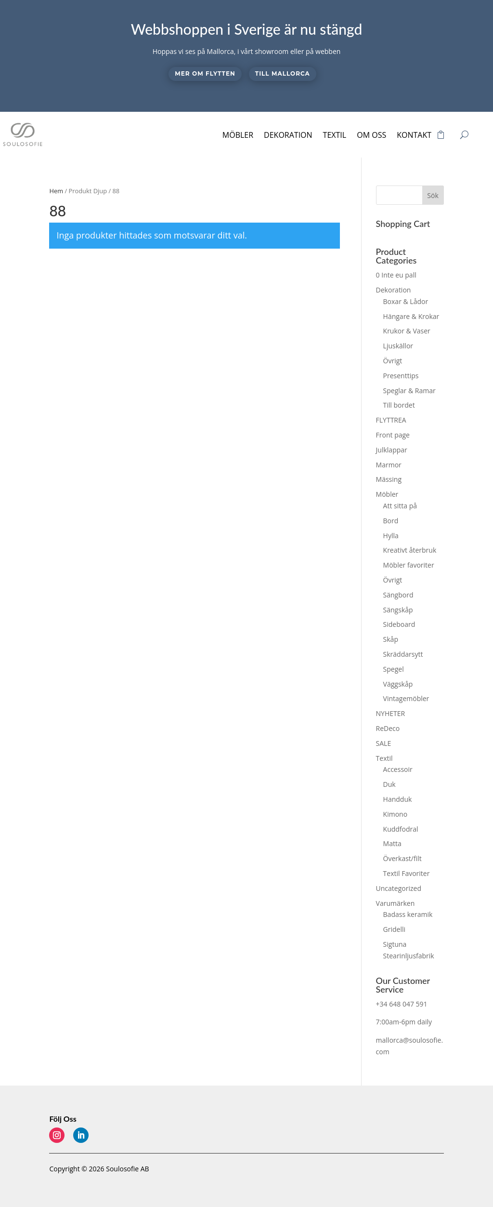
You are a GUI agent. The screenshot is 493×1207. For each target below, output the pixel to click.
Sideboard (399, 624)
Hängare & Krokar (411, 316)
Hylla (391, 535)
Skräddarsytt (403, 654)
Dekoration (288, 135)
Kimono (395, 814)
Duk (389, 784)
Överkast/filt (402, 858)
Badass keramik (408, 914)
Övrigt (392, 360)
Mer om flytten (205, 73)
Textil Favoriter (406, 873)
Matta (392, 843)
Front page (393, 434)
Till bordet (399, 405)
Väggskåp (398, 684)
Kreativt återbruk (410, 550)
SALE (383, 743)
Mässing (389, 479)
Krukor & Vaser (406, 330)
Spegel (393, 669)
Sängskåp (398, 609)
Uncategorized (398, 888)
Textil (335, 135)
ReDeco (388, 728)
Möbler (237, 135)
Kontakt (414, 135)
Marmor (389, 464)
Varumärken (395, 903)
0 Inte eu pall (396, 274)
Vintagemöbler (406, 698)
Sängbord (398, 594)
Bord (391, 520)
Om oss (371, 135)
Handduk (397, 799)
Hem (56, 190)
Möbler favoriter (408, 565)
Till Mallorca (282, 73)
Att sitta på (400, 505)
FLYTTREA (391, 419)
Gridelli (394, 929)
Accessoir (398, 769)
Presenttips (401, 375)
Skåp (390, 639)
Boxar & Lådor (405, 301)
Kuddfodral (400, 829)
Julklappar (391, 449)
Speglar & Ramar (409, 390)
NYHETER (390, 713)
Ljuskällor (398, 345)
